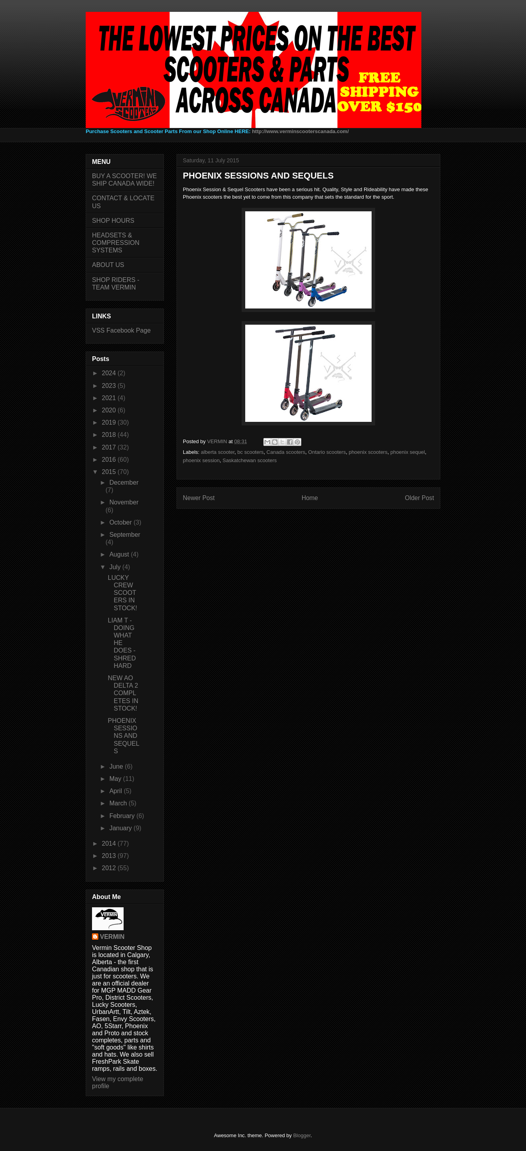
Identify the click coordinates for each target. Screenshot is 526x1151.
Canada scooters (286, 452)
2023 (110, 385)
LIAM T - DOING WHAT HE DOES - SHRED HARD (122, 643)
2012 (110, 868)
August (120, 554)
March (119, 803)
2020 (110, 410)
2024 (110, 373)
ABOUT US (108, 264)
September (124, 534)
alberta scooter (218, 452)
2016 (110, 459)
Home (310, 498)
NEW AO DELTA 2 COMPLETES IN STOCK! (123, 693)
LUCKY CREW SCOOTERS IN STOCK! (122, 592)
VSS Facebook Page (121, 330)
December (124, 482)
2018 (110, 434)
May (116, 778)
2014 (110, 843)
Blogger (301, 1135)
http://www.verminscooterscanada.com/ (300, 131)
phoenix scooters (368, 452)
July (115, 567)
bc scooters (250, 452)
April (116, 791)
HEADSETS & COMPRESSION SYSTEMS (115, 243)
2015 (110, 471)
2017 (110, 447)
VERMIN (112, 936)
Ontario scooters (327, 452)
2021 (110, 398)
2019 (110, 422)
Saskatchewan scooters (249, 460)
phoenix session (201, 460)
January (121, 828)
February (122, 815)
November (124, 502)
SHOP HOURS (113, 220)
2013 (110, 855)
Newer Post (199, 498)
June (117, 766)
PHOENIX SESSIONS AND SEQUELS (123, 735)
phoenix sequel (407, 452)
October (121, 522)
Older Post (419, 498)
